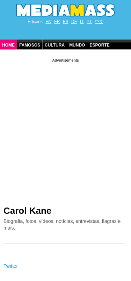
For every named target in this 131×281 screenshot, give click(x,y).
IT (82, 21)
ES (65, 21)
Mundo (77, 45)
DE (74, 21)
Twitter (10, 266)
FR (57, 21)
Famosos (29, 45)
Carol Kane (27, 210)
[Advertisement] (65, 129)
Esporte (99, 45)
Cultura (55, 45)
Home (8, 45)
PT (89, 21)
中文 (99, 21)
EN (48, 21)
